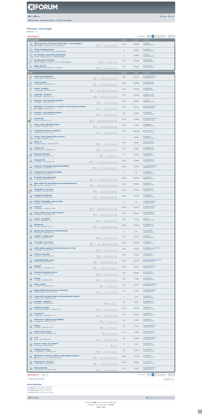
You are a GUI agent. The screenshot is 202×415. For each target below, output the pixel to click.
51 (105, 46)
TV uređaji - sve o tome (43, 242)
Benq (36, 31)
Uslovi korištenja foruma (44, 49)
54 (113, 46)
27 (116, 238)
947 (112, 227)
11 (105, 103)
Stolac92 (39, 67)
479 (116, 364)
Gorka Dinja (40, 351)
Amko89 (38, 250)
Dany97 (38, 286)
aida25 (38, 280)
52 (107, 46)
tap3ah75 (39, 102)
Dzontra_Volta (149, 106)
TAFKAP (147, 349)
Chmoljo (38, 179)
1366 (103, 91)
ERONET (37, 266)
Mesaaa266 (149, 212)
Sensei (38, 138)
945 (105, 227)
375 (116, 358)
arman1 (38, 274)
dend (37, 226)
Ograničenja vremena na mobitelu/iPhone (51, 231)
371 (102, 358)
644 (105, 127)
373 (109, 358)
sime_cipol (148, 141)
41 (107, 133)
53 (110, 46)
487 (116, 262)
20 (113, 281)
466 (116, 192)
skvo (37, 220)
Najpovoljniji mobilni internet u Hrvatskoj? (51, 290)
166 (105, 268)
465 (112, 192)
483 (102, 262)
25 (110, 238)
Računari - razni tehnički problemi (47, 113)
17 (110, 115)
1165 (115, 162)
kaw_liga (39, 232)
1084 (111, 244)
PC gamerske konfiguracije (45, 177)
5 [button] (164, 36)
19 (116, 115)
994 (109, 85)
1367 (107, 91)
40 (105, 133)
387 (112, 198)
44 (116, 133)
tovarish (38, 303)
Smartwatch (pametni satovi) (45, 272)
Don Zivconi (40, 369)
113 (102, 168)
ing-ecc (147, 355)
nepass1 (147, 272)
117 (116, 168)
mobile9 (38, 191)
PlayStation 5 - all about (43, 189)
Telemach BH (39, 160)
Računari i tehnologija (39, 28)
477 (109, 364)
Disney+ (37, 326)
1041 (111, 209)
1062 (115, 121)
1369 (115, 91)
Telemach (39, 161)
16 (107, 115)
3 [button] (158, 36)
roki (37, 339)
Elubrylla (147, 88)
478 (112, 364)
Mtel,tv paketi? (40, 284)
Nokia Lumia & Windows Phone (47, 125)
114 (105, 168)
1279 (107, 180)
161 (105, 79)
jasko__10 (148, 94)
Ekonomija (61, 45)
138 (109, 97)
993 (105, 85)
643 (102, 127)
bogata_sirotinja (41, 143)
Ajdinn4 (147, 313)
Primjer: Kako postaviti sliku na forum (49, 137)
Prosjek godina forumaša (44, 60)
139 (112, 97)
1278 (103, 180)
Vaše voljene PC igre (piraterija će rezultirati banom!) (55, 183)
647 (116, 127)
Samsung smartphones (43, 76)
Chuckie (38, 197)
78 (113, 256)
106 (109, 215)
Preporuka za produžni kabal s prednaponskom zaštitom (57, 296)
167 (109, 268)
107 (112, 215)
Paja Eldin (148, 301)
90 (110, 221)
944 (102, 227)
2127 (115, 186)
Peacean (39, 174)
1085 (115, 244)
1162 (103, 162)
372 (105, 358)
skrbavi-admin (149, 201)
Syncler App (39, 148)
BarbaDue (148, 148)
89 (107, 221)
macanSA (39, 84)
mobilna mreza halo (42, 254)
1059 (103, 121)
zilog (37, 238)
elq (146, 218)
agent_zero (39, 298)
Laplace (147, 112)
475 (102, 364)
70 (105, 109)
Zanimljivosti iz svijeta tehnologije (48, 172)
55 (116, 46)
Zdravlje (59, 67)
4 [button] (161, 36)
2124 (103, 186)
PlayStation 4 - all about (43, 362)
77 (110, 256)
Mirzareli (38, 214)
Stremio (37, 278)
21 (116, 281)
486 (112, 262)
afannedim (39, 208)
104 (102, 215)
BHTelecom (38, 225)
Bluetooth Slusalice (42, 154)
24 (107, 238)
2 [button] (155, 36)
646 (112, 127)
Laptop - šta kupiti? (42, 219)
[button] (148, 36)
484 (105, 262)
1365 (99, 91)
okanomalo (148, 160)
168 (112, 268)
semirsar (147, 60)
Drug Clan (39, 149)
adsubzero (148, 82)
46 (110, 310)
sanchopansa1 (149, 337)
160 (102, 79)
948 (116, 227)
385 (105, 198)
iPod (37, 262)
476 (105, 364)
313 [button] (170, 36)
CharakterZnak (149, 76)
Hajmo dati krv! (40, 66)
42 (110, 133)
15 (116, 103)
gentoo (38, 51)
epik (146, 100)
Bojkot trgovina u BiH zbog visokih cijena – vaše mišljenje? (58, 43)
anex (146, 43)
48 (116, 310)
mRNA (38, 327)
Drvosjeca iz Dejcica (42, 309)
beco (37, 120)
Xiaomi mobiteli (40, 82)
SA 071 (38, 126)
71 (107, 109)
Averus (147, 183)
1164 (111, 162)
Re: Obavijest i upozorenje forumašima (50, 55)
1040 (107, 209)
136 (102, 97)
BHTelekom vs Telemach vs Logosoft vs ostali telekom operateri (60, 106)
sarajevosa (39, 321)
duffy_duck (39, 78)
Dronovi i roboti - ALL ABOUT (46, 344)
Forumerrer (39, 333)
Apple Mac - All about (42, 95)
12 (107, 103)
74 (116, 109)
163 (112, 79)
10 (116, 62)
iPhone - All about (41, 88)
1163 (107, 162)
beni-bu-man (149, 206)
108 (116, 215)
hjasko (38, 203)
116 (112, 168)
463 (105, 192)
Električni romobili (41, 308)
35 (110, 68)
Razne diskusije (61, 51)
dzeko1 (147, 177)
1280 (111, 180)
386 (109, 198)
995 (112, 85)
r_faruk (147, 361)
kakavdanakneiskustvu (152, 260)
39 (105, 144)
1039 (103, 209)
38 (116, 316)
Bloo (37, 56)
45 (107, 310)
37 (116, 68)
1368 (111, 91)
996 (116, 85)
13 (110, 103)
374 (112, 358)
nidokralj (38, 132)
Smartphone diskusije (43, 195)
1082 (103, 244)
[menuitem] (30, 16)
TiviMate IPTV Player (42, 350)
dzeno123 (39, 363)
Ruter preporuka (40, 368)
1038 (99, 209)
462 (102, 192)
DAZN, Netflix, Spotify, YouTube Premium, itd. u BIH (55, 248)
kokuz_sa (148, 130)
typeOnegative (149, 367)
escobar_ (39, 268)
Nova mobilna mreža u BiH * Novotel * (49, 213)
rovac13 (38, 256)
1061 (111, 121)
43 (113, 133)
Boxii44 (147, 307)
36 (113, 68)
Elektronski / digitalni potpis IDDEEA (49, 320)
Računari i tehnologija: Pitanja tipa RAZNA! (51, 166)
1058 (99, 121)
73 (113, 109)
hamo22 (38, 244)
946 (109, 227)
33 (105, 68)
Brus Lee (148, 66)
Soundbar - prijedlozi (42, 301)
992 (102, 85)
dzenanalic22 (149, 266)
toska (146, 236)
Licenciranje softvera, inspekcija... (48, 131)
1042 (115, 209)
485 (109, 262)
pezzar (147, 296)
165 (102, 268)
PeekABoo (42, 62)
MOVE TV (38, 142)
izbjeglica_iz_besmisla (152, 248)
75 (113, 250)
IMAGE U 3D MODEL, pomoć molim (48, 201)
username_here (150, 118)
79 (116, 256)
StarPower (39, 315)
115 (109, 168)
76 (116, 250)
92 (116, 221)
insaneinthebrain (150, 166)
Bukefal (38, 156)
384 (102, 198)
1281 (115, 180)
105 (105, 215)
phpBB (94, 402)
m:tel (36, 338)
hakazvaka (39, 90)
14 (113, 103)
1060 (107, 121)
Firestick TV (39, 314)
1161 (99, 162)
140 (116, 97)
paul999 (111, 404)
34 (107, 68)
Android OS (39, 119)
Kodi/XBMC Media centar (44, 260)
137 (105, 97)
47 (113, 310)
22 (113, 340)
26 (113, 238)
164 (116, 79)
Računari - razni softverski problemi (48, 100)
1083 (107, 244)
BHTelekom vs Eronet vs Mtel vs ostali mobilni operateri (56, 356)
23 (105, 238)
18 (113, 115)
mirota (147, 242)
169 (116, 268)
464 (109, 192)
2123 (99, 186)
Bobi (40, 45)
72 (110, 109)
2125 (107, 186)
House (41, 185)
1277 (99, 180)
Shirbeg (38, 96)
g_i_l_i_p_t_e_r (43, 357)
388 (116, 198)
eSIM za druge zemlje (42, 332)
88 (105, 221)
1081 (99, 244)
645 (109, 127)
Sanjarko (148, 154)
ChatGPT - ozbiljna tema (44, 236)
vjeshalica (148, 224)
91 (113, 221)
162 (109, 79)
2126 (111, 186)
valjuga (147, 124)
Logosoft (37, 207)
